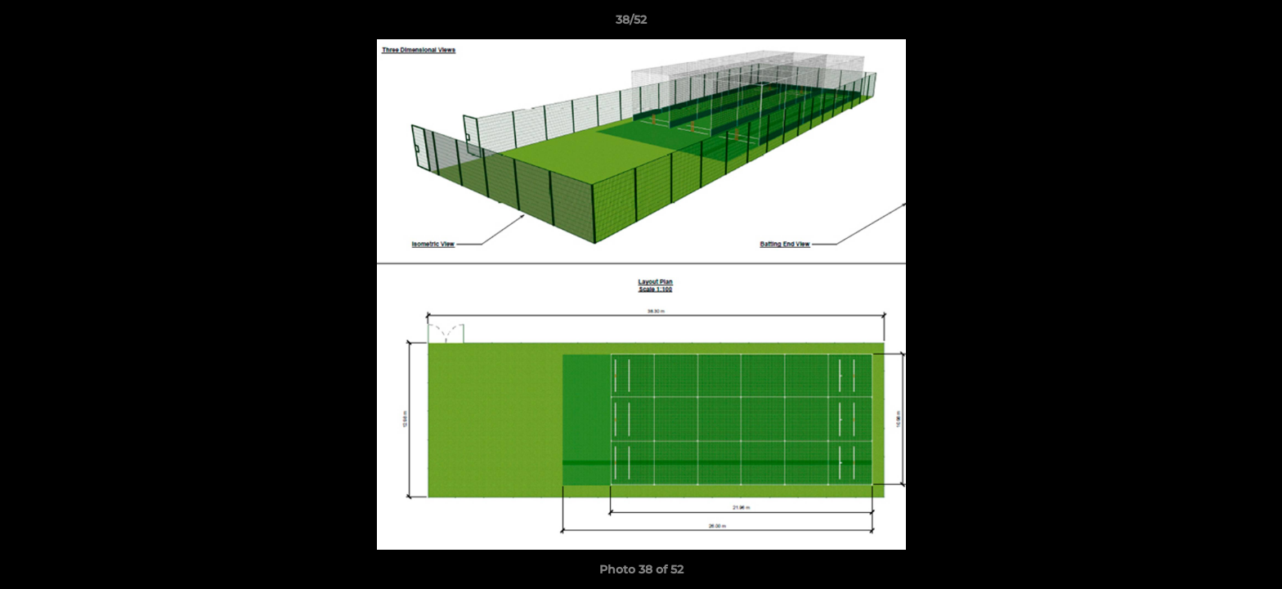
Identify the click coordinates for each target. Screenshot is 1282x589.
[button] (1213, 23)
